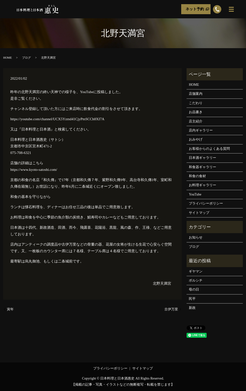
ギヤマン (195, 271)
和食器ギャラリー (202, 167)
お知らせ (195, 237)
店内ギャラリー (201, 130)
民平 (192, 299)
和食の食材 (197, 176)
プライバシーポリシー (206, 203)
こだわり (195, 103)
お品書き (195, 112)
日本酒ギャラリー (202, 158)
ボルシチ (195, 280)
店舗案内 (195, 94)
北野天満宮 (162, 283)
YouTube (195, 194)
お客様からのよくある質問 (209, 149)
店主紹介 (195, 121)
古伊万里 (171, 309)
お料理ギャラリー (202, 185)
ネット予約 (195, 9)
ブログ (26, 57)
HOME (7, 57)
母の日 (194, 289)
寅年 (10, 309)
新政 (192, 308)
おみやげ (195, 139)
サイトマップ (199, 213)
